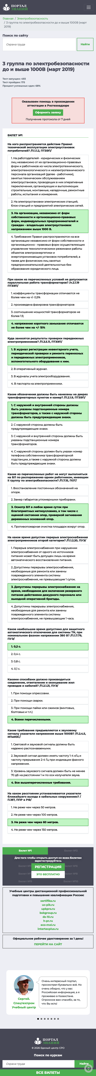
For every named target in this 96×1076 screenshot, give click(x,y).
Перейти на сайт (48, 944)
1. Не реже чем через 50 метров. (33, 807)
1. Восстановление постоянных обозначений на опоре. (44, 490)
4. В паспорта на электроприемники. (36, 383)
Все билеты (48, 1073)
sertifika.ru (48, 900)
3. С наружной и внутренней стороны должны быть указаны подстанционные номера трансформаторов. (47, 440)
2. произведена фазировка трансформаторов (42, 304)
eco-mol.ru (48, 925)
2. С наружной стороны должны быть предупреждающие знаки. (36, 426)
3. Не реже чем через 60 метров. (34, 822)
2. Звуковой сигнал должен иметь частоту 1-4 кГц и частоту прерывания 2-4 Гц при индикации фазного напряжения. (47, 759)
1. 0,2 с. (16, 646)
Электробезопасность (32, 18)
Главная (8, 18)
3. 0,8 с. (15, 661)
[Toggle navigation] (88, 7)
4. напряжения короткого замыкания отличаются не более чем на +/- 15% (47, 325)
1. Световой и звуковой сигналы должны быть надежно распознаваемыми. (43, 746)
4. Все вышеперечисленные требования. (41, 782)
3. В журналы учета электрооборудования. (40, 376)
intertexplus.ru (48, 929)
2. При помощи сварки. (27, 700)
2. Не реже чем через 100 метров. (34, 814)
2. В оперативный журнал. (29, 369)
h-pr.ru (48, 921)
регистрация (48, 867)
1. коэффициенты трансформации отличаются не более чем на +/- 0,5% (45, 295)
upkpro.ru (48, 909)
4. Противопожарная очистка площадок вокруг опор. (48, 526)
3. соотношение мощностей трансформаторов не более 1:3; (45, 314)
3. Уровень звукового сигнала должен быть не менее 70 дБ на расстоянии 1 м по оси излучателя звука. (48, 773)
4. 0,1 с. (15, 668)
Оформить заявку (48, 112)
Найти (85, 44)
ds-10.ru (48, 917)
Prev (9, 992)
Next (86, 992)
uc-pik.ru (48, 904)
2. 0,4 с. (16, 654)
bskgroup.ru (48, 913)
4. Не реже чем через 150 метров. (34, 829)
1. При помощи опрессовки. (30, 693)
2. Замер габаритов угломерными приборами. (43, 499)
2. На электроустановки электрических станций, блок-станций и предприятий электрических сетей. (47, 203)
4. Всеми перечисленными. (31, 719)
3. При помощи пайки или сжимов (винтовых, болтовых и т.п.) (42, 710)
